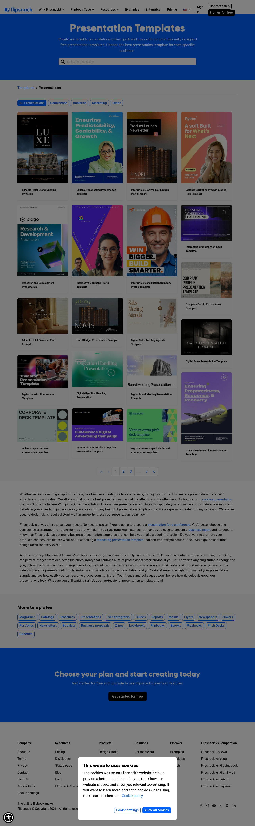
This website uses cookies (110, 765)
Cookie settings (127, 810)
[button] (8, 817)
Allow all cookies (156, 810)
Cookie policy (132, 796)
